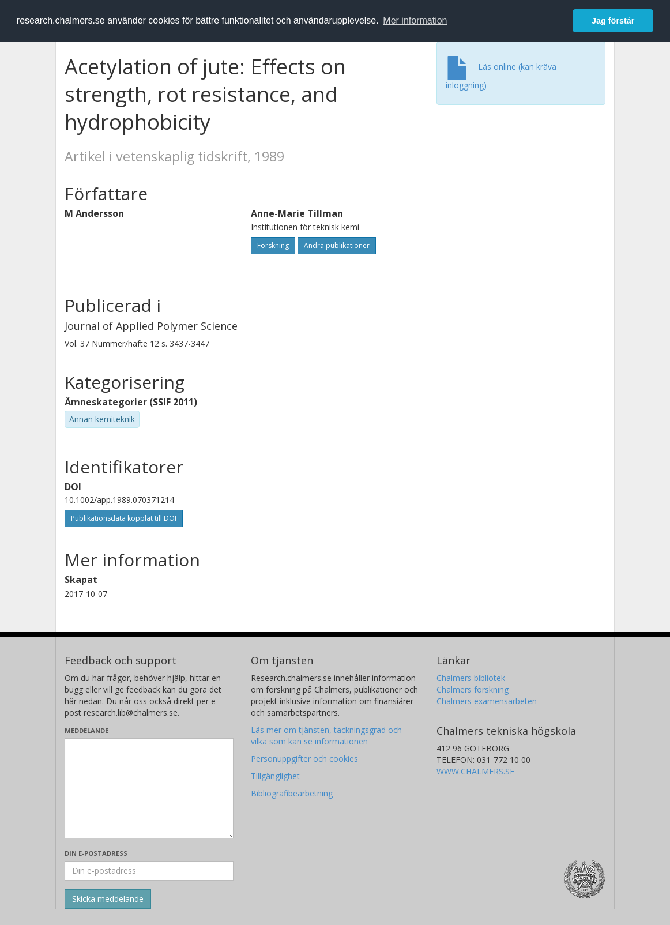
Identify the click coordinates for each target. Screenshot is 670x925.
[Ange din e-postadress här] (149, 871)
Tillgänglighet (275, 775)
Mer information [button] (415, 20)
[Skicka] (108, 899)
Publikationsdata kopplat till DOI (123, 518)
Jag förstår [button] (613, 20)
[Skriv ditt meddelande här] (149, 788)
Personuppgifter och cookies (304, 758)
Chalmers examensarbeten (486, 700)
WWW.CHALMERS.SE (475, 771)
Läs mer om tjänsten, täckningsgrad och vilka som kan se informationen (326, 735)
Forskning (273, 245)
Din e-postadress (96, 853)
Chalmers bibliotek (470, 677)
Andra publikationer (337, 245)
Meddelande (86, 730)
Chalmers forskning (472, 689)
